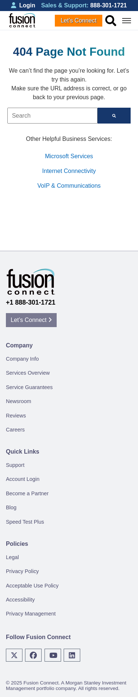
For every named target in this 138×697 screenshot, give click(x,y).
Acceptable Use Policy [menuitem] (32, 586)
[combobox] (52, 116)
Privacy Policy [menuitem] (22, 571)
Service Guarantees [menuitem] (29, 387)
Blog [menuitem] (11, 507)
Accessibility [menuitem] (20, 600)
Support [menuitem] (15, 465)
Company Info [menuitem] (22, 359)
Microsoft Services (69, 156)
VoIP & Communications (68, 186)
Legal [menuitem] (12, 557)
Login (23, 5)
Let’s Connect (79, 20)
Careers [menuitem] (15, 430)
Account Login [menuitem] (22, 479)
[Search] (114, 116)
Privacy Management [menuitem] (31, 614)
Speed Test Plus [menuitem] (25, 522)
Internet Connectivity (69, 171)
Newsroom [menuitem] (18, 401)
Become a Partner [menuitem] (27, 493)
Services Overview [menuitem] (28, 373)
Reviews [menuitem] (16, 416)
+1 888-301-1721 (31, 302)
